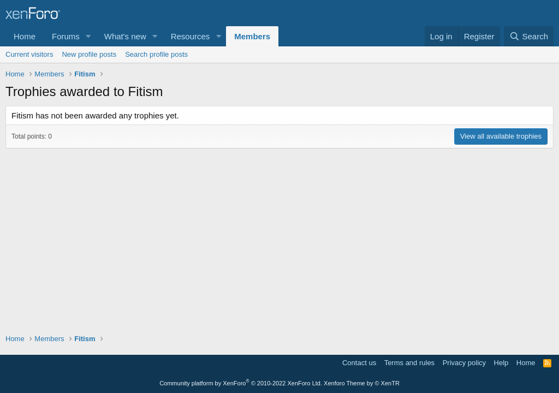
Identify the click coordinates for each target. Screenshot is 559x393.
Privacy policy (464, 363)
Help (501, 363)
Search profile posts (156, 54)
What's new (125, 36)
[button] (88, 36)
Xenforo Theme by (362, 383)
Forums (66, 36)
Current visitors (29, 54)
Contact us (359, 363)
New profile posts (89, 54)
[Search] (529, 36)
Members (252, 36)
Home (24, 36)
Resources (190, 36)
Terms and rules (409, 363)
